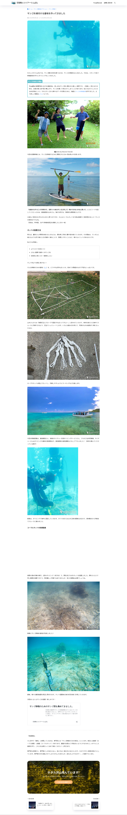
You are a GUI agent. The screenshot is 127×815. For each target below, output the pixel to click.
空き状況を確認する (63, 782)
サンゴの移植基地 (81, 91)
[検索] (114, 2)
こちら (41, 94)
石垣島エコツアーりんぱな (27, 3)
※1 (45, 267)
